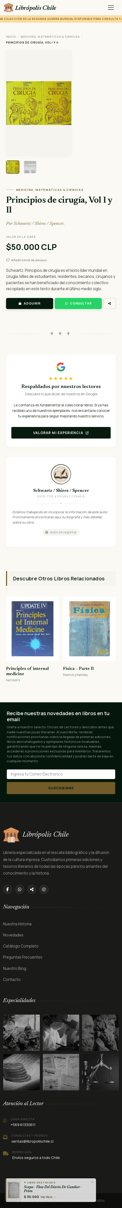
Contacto (12, 979)
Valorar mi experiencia (61, 432)
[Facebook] (7, 889)
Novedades (13, 935)
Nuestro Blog (14, 968)
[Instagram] (43, 889)
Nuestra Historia (17, 924)
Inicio (11, 36)
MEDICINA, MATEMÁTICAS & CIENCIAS (50, 36)
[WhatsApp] (19, 889)
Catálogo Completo (21, 946)
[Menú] (111, 8)
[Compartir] (31, 889)
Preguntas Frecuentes (22, 957)
